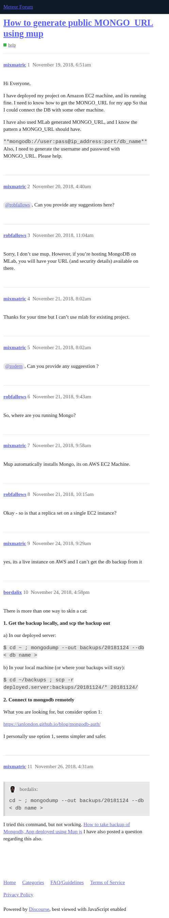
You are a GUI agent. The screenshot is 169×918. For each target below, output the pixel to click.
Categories (33, 882)
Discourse (39, 909)
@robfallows (17, 204)
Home (9, 882)
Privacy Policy (18, 894)
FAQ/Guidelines (67, 882)
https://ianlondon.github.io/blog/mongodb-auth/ (52, 724)
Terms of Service (107, 882)
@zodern (14, 366)
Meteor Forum (18, 6)
